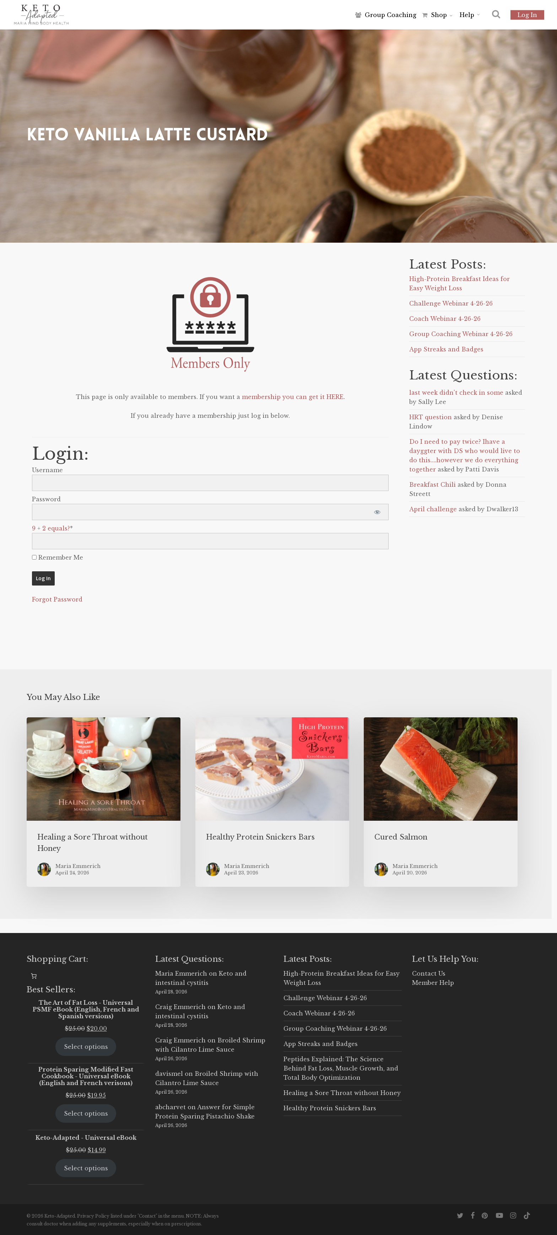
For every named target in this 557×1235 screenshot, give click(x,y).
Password (46, 499)
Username (47, 470)
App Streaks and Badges (446, 349)
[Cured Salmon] (441, 802)
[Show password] (377, 512)
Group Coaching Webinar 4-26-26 (461, 334)
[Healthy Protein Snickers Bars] (272, 802)
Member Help (433, 982)
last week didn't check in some (456, 392)
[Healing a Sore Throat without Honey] (103, 802)
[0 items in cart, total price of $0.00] (34, 976)
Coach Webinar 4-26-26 (445, 318)
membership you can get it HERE (293, 396)
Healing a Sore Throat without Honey (342, 1092)
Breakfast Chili (432, 484)
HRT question (430, 417)
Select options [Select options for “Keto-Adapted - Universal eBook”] (86, 1168)
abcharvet (170, 1107)
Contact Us (428, 973)
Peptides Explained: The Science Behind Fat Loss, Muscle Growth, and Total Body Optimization (340, 1068)
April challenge (433, 509)
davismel (169, 1073)
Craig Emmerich (180, 1006)
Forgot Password (57, 599)
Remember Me (57, 557)
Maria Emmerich (181, 973)
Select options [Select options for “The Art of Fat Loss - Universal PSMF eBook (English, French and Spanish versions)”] (86, 1046)
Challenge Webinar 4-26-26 (451, 303)
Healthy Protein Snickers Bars (329, 1108)
